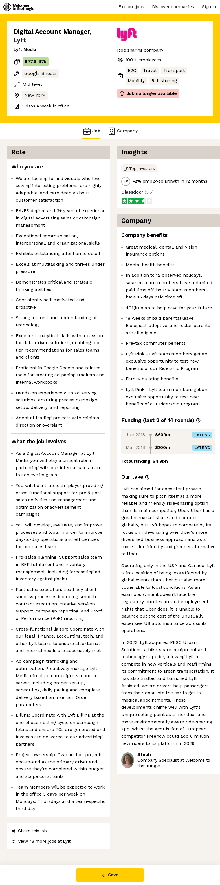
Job (91, 131)
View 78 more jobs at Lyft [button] (41, 841)
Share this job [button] (29, 830)
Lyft (20, 40)
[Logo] (18, 7)
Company (122, 131)
